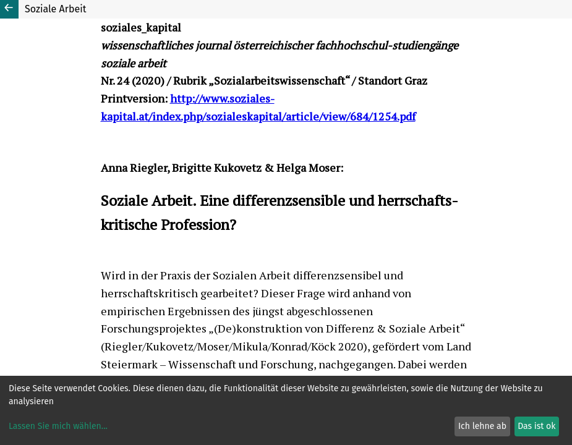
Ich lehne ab (482, 426)
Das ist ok (536, 426)
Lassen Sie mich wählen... (58, 426)
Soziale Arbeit (55, 9)
